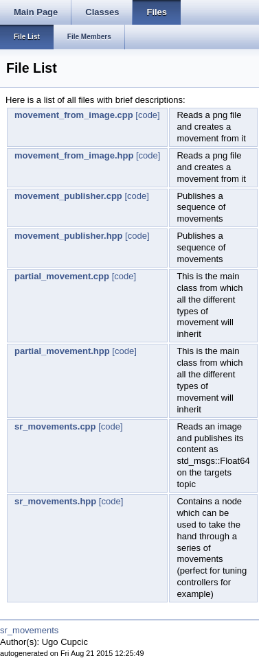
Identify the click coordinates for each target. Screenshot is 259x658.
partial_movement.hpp (62, 351)
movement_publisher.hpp (68, 236)
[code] (147, 115)
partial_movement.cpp (61, 276)
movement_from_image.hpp (73, 155)
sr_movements (29, 630)
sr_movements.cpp (55, 426)
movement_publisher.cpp (68, 196)
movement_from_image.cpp (73, 115)
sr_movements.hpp (55, 501)
